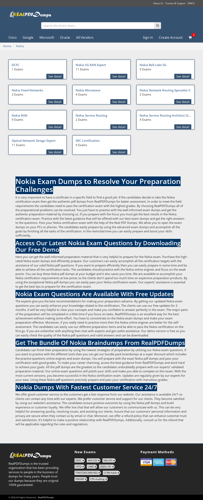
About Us (158, 3)
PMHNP (79, 479)
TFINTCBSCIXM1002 (86, 472)
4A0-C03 (92, 460)
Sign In (148, 37)
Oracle (65, 37)
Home (7, 46)
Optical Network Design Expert (33, 141)
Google (28, 37)
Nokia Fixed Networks (27, 90)
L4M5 (91, 466)
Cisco (13, 37)
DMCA (191, 3)
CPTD (78, 466)
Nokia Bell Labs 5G (153, 65)
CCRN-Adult (110, 472)
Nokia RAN (19, 115)
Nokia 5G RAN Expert (91, 65)
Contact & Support (175, 3)
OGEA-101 (106, 466)
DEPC (78, 460)
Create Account (171, 37)
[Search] (157, 25)
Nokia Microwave (88, 90)
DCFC (15, 65)
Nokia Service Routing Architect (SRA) (166, 115)
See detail (54, 76)
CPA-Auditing (97, 479)
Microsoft (46, 37)
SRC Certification (88, 141)
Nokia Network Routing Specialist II (165, 90)
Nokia (20, 46)
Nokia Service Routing (91, 115)
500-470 (107, 460)
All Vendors (84, 37)
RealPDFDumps (46, 497)
